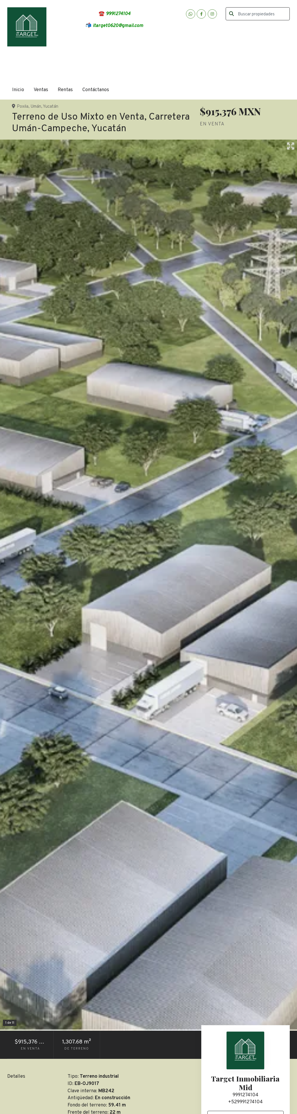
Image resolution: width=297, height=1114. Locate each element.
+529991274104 (245, 1102)
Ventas (41, 90)
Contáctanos (95, 90)
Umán (35, 106)
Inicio (18, 90)
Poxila (22, 106)
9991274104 (245, 1095)
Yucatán (50, 106)
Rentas (65, 90)
